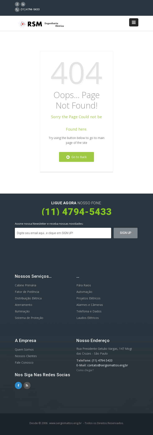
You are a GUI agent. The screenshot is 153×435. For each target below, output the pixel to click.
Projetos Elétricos (88, 298)
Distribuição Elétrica (28, 298)
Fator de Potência (27, 292)
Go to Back (76, 157)
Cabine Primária (25, 285)
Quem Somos (24, 349)
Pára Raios (83, 285)
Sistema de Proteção (29, 318)
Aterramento (23, 305)
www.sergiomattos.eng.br (65, 423)
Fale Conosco (24, 362)
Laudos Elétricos (87, 318)
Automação (84, 292)
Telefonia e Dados (89, 311)
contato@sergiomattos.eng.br (107, 365)
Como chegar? (85, 370)
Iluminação (22, 311)
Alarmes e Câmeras (89, 305)
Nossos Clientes (26, 356)
